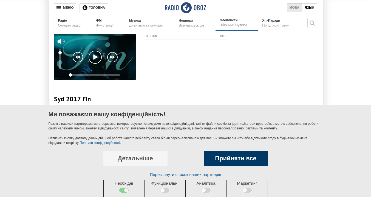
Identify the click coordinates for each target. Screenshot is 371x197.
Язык (309, 8)
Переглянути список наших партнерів (185, 174)
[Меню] (65, 7)
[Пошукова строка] (312, 23)
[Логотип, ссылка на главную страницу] (185, 7)
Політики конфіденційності (100, 143)
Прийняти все (235, 158)
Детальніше (135, 158)
